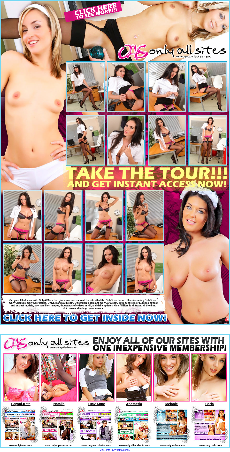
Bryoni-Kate (20, 404)
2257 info (105, 450)
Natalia (59, 404)
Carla (209, 404)
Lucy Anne (96, 404)
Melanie (171, 404)
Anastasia (134, 404)
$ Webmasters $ (121, 450)
